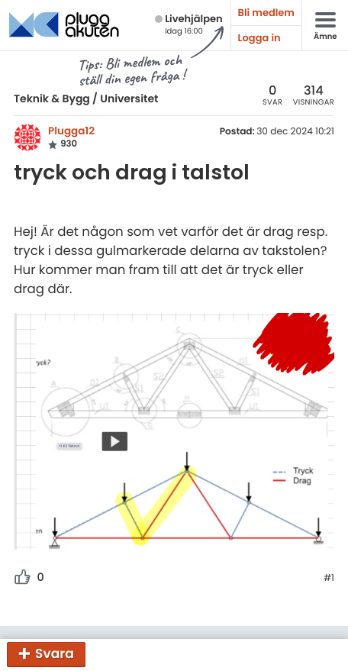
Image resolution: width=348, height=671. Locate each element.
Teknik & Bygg (52, 98)
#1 (329, 579)
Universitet (129, 98)
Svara (54, 653)
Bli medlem (266, 12)
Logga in (259, 38)
